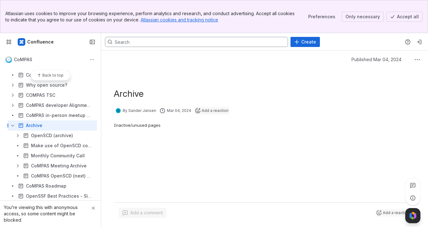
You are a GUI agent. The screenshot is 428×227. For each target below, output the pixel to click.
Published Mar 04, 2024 (376, 59)
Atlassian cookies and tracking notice (179, 19)
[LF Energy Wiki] (36, 42)
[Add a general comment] (143, 213)
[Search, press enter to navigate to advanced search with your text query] (196, 42)
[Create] (305, 42)
